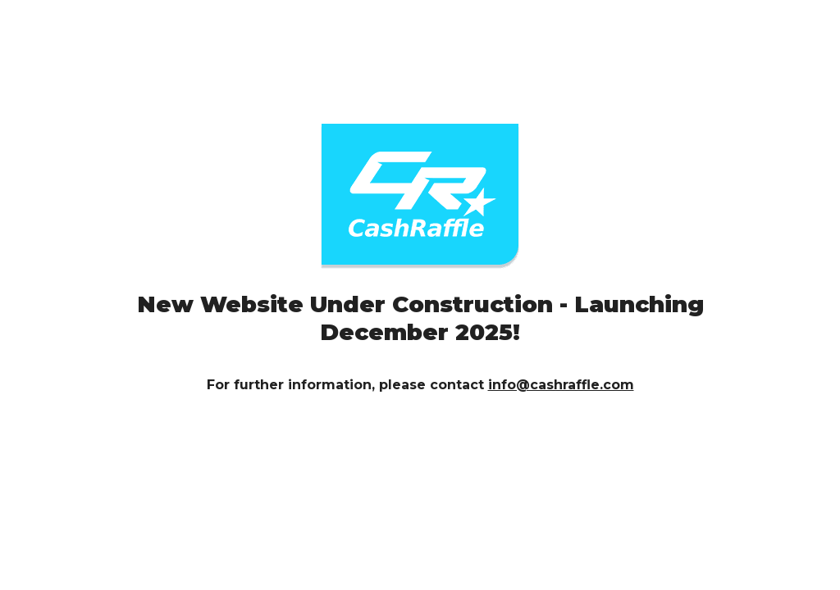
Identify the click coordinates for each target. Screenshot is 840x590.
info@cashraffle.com (561, 385)
